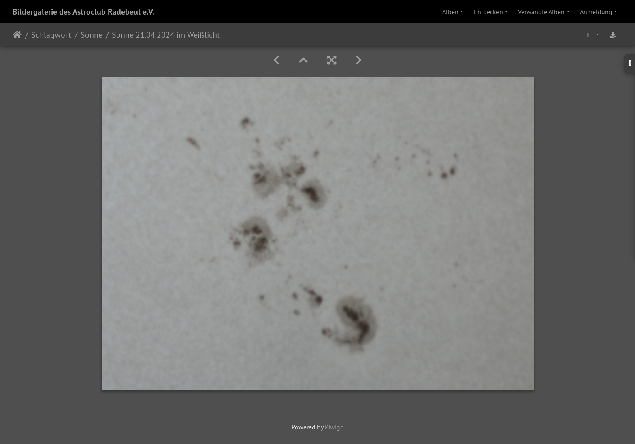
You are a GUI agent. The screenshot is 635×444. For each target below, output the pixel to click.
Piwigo (334, 427)
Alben (450, 12)
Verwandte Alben (541, 12)
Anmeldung (596, 12)
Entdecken (488, 12)
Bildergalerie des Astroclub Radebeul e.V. (83, 11)
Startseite (17, 35)
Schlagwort (51, 35)
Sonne (91, 35)
